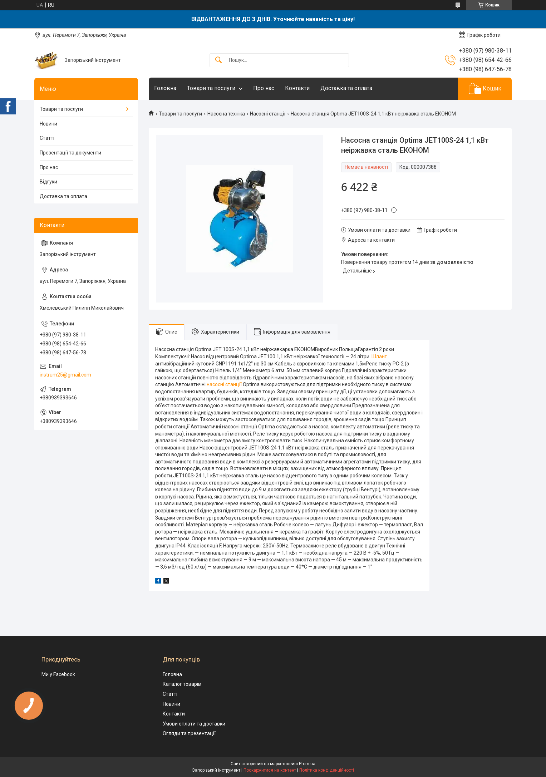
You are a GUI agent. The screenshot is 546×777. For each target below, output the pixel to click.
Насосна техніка (226, 114)
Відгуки (48, 182)
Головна (165, 88)
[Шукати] (218, 60)
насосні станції (224, 384)
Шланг (379, 356)
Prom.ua (307, 763)
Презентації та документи (70, 153)
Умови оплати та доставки (194, 724)
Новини (48, 124)
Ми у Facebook (58, 674)
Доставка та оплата (346, 88)
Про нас (263, 88)
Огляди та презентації (189, 733)
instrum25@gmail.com (65, 375)
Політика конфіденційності (326, 770)
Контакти (297, 88)
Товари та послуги (211, 88)
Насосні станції (267, 114)
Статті (47, 138)
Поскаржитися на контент (270, 770)
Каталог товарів (182, 684)
